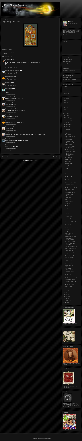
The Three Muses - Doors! (70, 236)
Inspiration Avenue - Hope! (71, 246)
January (67, 300)
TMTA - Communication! (70, 248)
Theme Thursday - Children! (69, 180)
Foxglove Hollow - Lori (67, 61)
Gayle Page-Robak (9, 96)
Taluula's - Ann (66, 68)
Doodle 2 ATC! (68, 203)
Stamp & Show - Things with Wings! (70, 244)
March (66, 296)
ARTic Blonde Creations (14, 6)
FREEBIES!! (68, 227)
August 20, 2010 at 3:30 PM (10, 142)
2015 (65, 107)
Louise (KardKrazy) (9, 76)
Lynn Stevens (8, 102)
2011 (65, 115)
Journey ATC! (68, 231)
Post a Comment (7, 150)
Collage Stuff (65, 86)
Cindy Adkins (8, 59)
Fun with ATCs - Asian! (70, 279)
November (67, 120)
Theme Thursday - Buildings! (69, 234)
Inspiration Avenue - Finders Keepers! (69, 142)
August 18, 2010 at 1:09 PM (10, 118)
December (67, 118)
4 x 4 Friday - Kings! (69, 263)
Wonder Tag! (68, 161)
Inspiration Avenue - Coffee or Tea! (69, 195)
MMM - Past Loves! (69, 284)
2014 (65, 109)
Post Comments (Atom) (33, 160)
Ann (6, 132)
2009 (65, 302)
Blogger (48, 438)
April (66, 294)
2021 (65, 100)
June (66, 290)
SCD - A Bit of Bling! (69, 252)
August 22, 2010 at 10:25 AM (11, 148)
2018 (65, 102)
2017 (65, 104)
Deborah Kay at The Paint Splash (12, 70)
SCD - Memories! (69, 207)
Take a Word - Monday (68, 77)
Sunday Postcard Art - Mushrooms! (70, 215)
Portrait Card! (68, 197)
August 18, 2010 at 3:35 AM (10, 112)
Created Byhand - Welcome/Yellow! (69, 239)
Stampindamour (8, 88)
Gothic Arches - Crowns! (70, 253)
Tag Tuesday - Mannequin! (71, 277)
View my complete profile (73, 23)
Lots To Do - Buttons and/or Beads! (69, 169)
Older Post (55, 156)
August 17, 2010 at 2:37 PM (10, 85)
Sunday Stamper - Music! (70, 255)
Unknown (7, 120)
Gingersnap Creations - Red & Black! (70, 147)
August (67, 126)
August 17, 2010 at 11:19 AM (11, 73)
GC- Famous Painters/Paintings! (69, 269)
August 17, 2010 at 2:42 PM (10, 94)
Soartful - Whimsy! (69, 163)
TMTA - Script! (68, 199)
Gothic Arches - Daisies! (70, 151)
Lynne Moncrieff (8, 126)
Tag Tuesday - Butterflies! (70, 133)
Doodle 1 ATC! (68, 205)
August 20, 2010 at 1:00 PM (10, 136)
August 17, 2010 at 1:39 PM (10, 79)
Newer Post (5, 156)
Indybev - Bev (66, 63)
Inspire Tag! (67, 229)
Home (30, 156)
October (67, 122)
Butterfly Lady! (68, 165)
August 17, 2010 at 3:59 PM (10, 100)
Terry (6, 138)
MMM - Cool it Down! (69, 149)
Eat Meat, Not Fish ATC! (70, 182)
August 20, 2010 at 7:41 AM (10, 130)
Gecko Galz (65, 88)
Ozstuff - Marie (66, 66)
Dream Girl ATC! (68, 139)
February (67, 298)
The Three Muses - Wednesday (69, 79)
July (66, 288)
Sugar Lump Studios (9, 108)
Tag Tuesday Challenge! (7, 49)
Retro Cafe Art (66, 93)
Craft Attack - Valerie (67, 59)
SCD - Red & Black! (69, 171)
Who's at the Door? (69, 131)
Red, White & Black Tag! (70, 219)
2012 (65, 113)
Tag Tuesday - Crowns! (70, 241)
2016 (65, 105)
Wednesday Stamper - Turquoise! (70, 272)
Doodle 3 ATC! (68, 166)
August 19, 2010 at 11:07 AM (11, 124)
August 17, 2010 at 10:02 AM (11, 67)
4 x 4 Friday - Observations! (68, 174)
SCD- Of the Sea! (69, 157)
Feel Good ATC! (68, 159)
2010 (65, 117)
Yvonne (71, 21)
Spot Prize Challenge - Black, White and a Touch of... (70, 154)
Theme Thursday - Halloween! (69, 266)
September (67, 124)
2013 (65, 111)
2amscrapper (8, 82)
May (66, 292)
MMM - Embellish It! (69, 201)
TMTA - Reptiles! (68, 286)
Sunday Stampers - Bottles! (69, 212)
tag (6, 53)
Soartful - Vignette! (69, 218)
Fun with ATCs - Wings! (70, 134)
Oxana (6, 114)
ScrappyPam (8, 144)
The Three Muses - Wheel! (71, 187)
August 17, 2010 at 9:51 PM (10, 106)
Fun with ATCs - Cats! (70, 192)
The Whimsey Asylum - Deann (69, 70)
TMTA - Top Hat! (68, 144)
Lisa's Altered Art (66, 91)
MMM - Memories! (69, 250)
